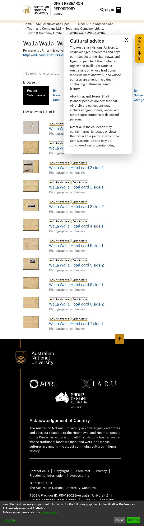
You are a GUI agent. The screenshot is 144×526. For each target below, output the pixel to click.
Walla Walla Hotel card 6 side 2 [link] (76, 304)
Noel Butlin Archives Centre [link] (97, 24)
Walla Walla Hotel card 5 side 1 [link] (76, 245)
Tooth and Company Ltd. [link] (44, 28)
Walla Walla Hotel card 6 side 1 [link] (76, 284)
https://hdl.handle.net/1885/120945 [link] (48, 55)
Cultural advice (139, 48)
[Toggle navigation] (118, 10)
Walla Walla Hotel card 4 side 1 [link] (76, 226)
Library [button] (57, 13)
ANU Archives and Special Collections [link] (55, 24)
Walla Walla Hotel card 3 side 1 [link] (76, 187)
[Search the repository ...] (62, 73)
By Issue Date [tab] (56, 95)
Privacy (101, 471)
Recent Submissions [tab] (36, 93)
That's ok (133, 520)
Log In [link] (109, 10)
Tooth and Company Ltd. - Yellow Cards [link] (85, 28)
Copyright (61, 471)
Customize (9, 520)
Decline (119, 520)
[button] (102, 10)
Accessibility (79, 475)
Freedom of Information (47, 475)
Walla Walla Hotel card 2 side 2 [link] (76, 167)
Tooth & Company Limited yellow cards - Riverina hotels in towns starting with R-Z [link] (46, 33)
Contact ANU (39, 471)
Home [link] (27, 24)
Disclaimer (83, 471)
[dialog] (72, 513)
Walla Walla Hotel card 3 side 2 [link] (76, 206)
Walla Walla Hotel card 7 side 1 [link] (76, 323)
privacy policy (49, 512)
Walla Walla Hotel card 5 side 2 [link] (76, 265)
